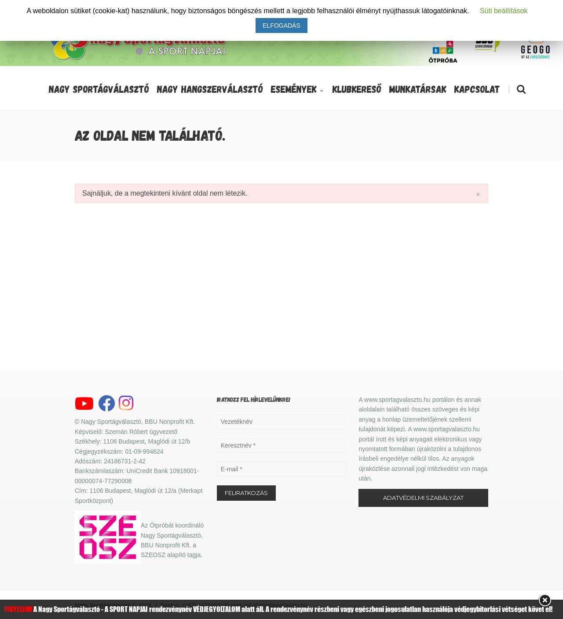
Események (298, 89)
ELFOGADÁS (281, 25)
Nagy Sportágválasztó (99, 89)
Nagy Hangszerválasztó (210, 89)
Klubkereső (357, 89)
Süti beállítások (504, 11)
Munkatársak (417, 89)
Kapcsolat (477, 89)
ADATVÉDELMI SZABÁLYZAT (423, 497)
